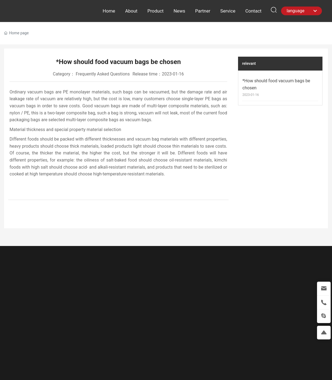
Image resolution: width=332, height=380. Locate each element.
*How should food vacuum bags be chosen (276, 84)
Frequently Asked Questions (103, 74)
